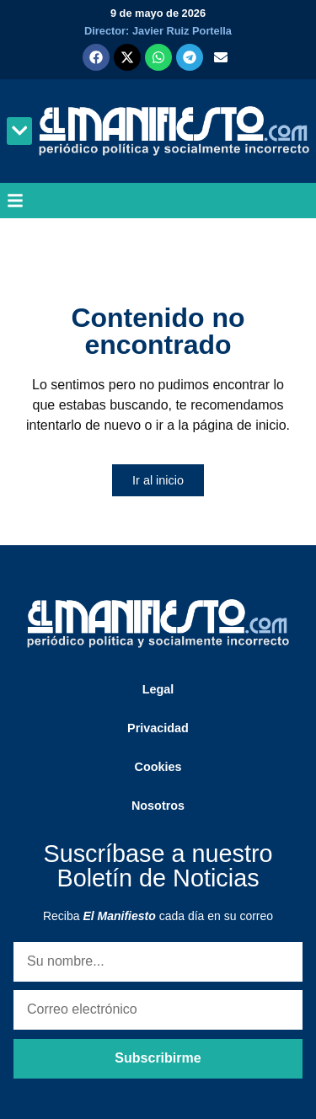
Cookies (158, 767)
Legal (158, 689)
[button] (19, 131)
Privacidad (158, 728)
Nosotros (158, 805)
